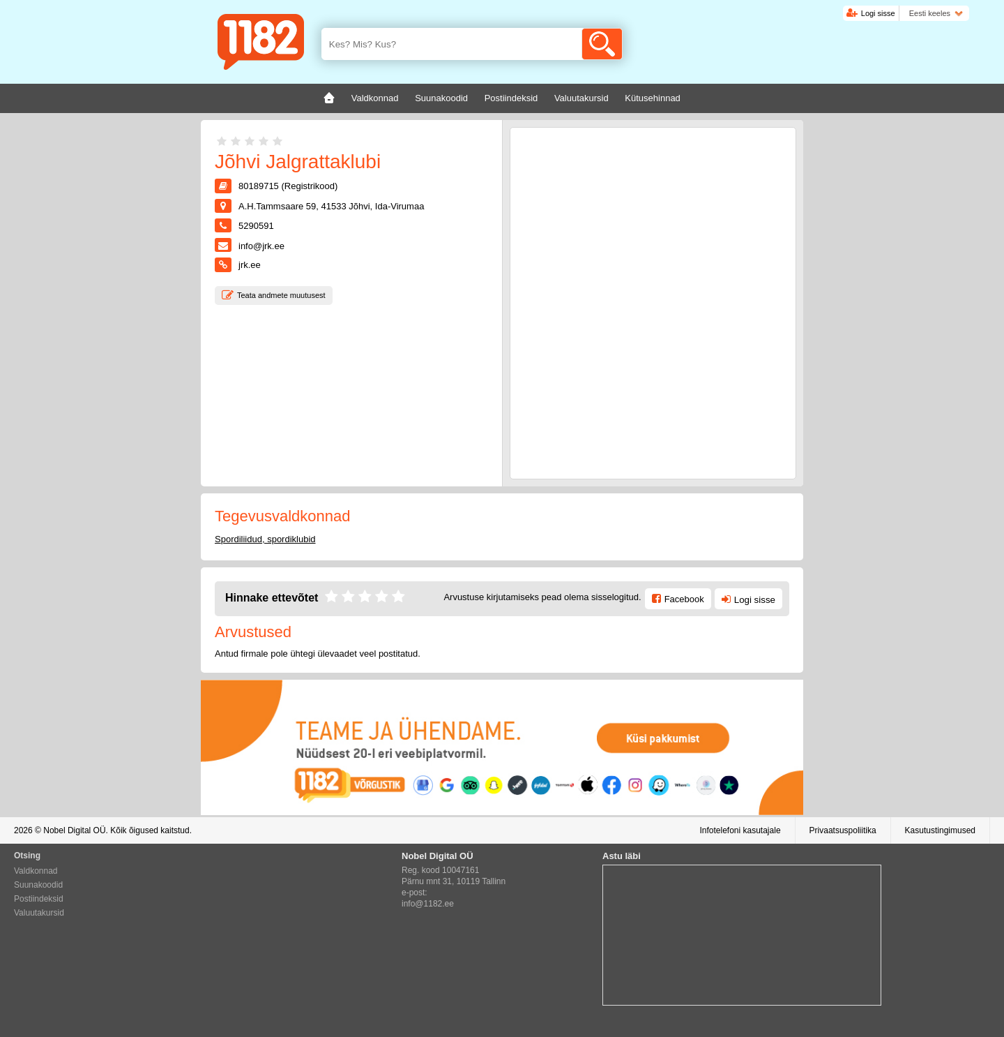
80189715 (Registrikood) (287, 186)
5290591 (256, 226)
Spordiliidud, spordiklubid (265, 539)
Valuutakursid (39, 913)
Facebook (684, 599)
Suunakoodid (38, 885)
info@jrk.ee (261, 246)
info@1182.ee (428, 904)
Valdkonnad (36, 871)
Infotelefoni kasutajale (739, 830)
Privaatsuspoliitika (842, 830)
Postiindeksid (38, 899)
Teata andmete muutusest (281, 295)
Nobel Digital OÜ (74, 830)
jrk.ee (249, 265)
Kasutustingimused (940, 830)
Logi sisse (878, 13)
